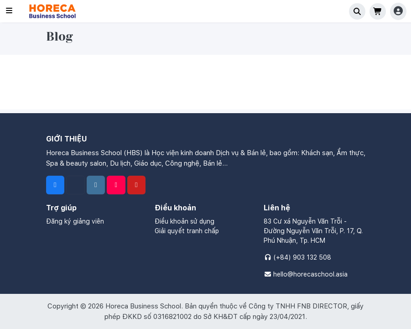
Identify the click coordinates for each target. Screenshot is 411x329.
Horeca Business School (143, 306)
